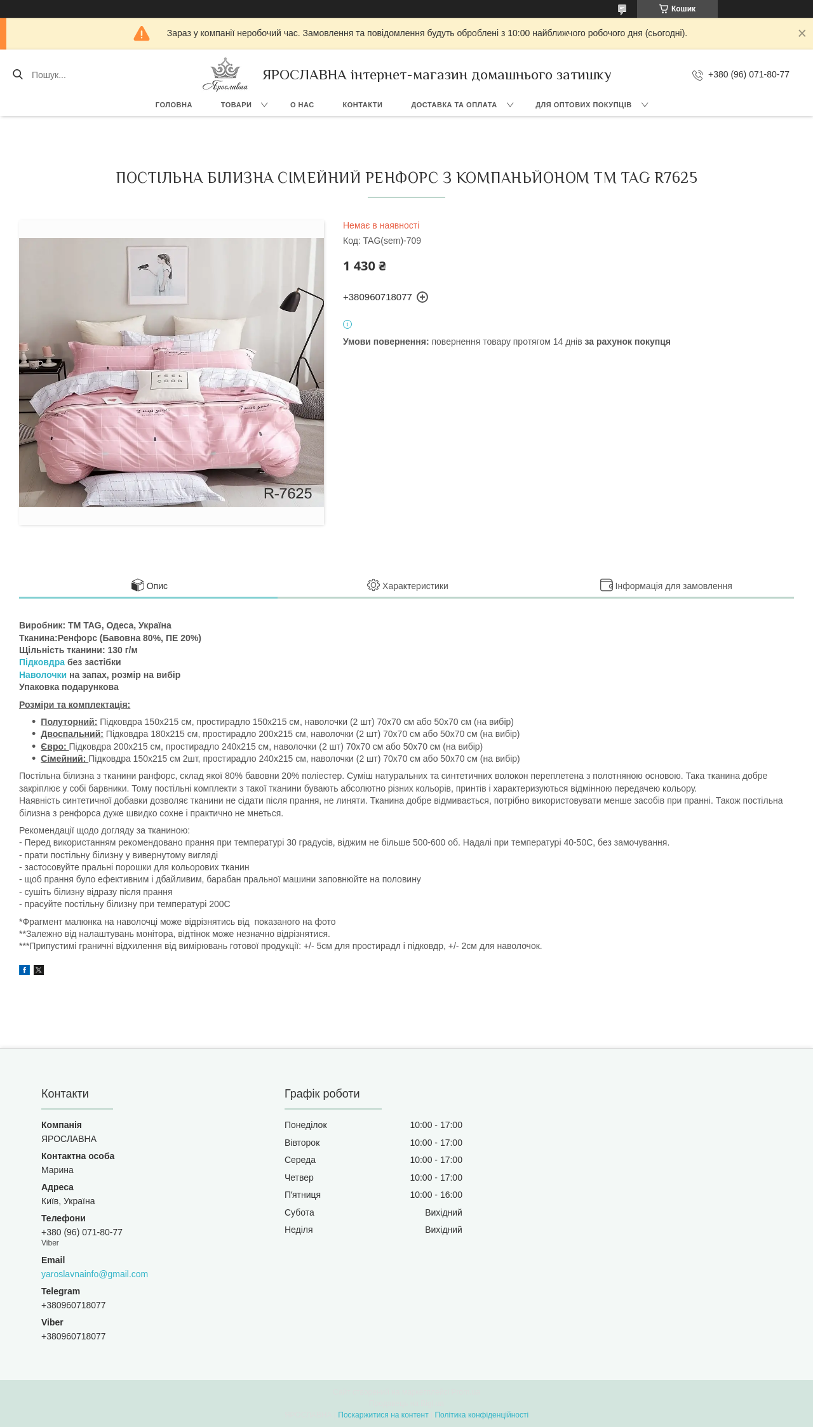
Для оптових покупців (583, 105)
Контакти (363, 105)
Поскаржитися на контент (383, 1414)
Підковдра (42, 662)
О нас (302, 105)
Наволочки (43, 675)
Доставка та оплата (454, 105)
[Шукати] (17, 75)
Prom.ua (466, 1392)
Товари (236, 105)
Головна (174, 105)
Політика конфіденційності (481, 1414)
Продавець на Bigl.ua (406, 1403)
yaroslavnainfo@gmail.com (94, 1274)
